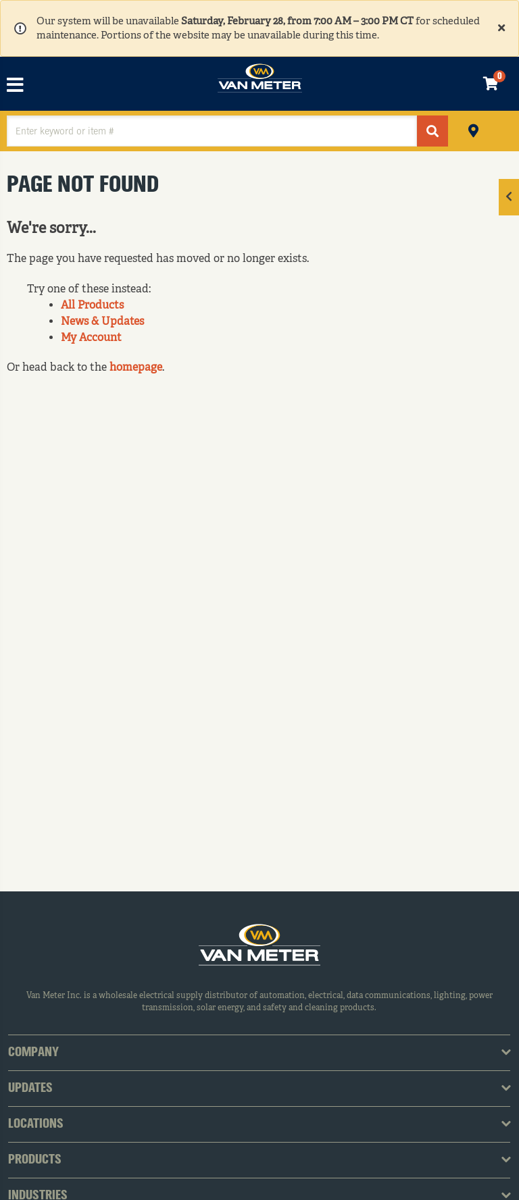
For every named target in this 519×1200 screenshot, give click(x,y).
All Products (92, 306)
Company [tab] (33, 1053)
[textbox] (212, 131)
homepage (135, 368)
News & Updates (102, 322)
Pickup (473, 129)
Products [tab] (34, 1160)
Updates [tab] (30, 1088)
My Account (91, 338)
